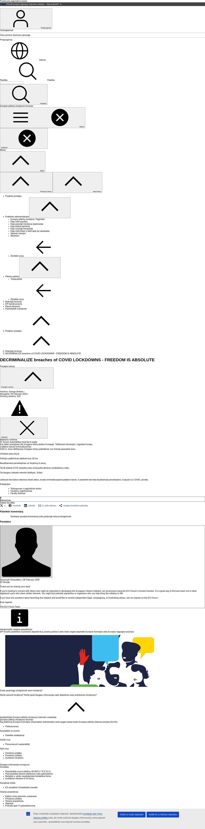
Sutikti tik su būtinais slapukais (163, 814)
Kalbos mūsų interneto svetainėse (21, 805)
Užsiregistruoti (6, 35)
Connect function (146, 595)
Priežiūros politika (13, 757)
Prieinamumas (12, 731)
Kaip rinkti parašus (19, 226)
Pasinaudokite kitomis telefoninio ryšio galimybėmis (29, 783)
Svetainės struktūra (14, 762)
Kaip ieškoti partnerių (20, 231)
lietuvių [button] (23, 64)
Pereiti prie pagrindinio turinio (13, 1)
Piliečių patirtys (12, 281)
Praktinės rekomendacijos (17, 221)
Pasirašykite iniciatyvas (16, 313)
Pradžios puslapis (13, 200)
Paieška (3, 84)
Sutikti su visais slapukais (131, 814)
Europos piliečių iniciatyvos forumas (16, 724)
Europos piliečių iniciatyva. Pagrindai (27, 224)
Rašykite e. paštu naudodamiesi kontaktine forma (28, 785)
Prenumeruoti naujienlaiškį (17, 749)
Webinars (14, 240)
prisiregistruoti (64, 521)
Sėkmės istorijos (18, 238)
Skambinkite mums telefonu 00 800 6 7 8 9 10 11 (28, 780)
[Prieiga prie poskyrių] (49, 212)
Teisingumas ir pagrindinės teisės (25, 493)
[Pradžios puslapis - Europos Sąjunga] (10, 11)
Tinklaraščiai (16, 283)
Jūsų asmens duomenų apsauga (15, 39)
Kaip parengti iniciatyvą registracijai (26, 228)
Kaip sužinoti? (54, 4)
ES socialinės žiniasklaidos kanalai (21, 796)
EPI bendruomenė (13, 308)
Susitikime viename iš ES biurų (19, 787)
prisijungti (48, 521)
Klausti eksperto (12, 311)
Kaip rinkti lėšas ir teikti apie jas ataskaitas (30, 235)
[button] (3, 510)
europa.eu (25, 773)
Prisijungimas (26, 23)
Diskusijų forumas (13, 306)
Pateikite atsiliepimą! (14, 740)
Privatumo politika (13, 760)
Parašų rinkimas (17, 498)
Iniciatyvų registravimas (21, 495)
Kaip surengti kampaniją (21, 233)
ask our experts (133, 602)
